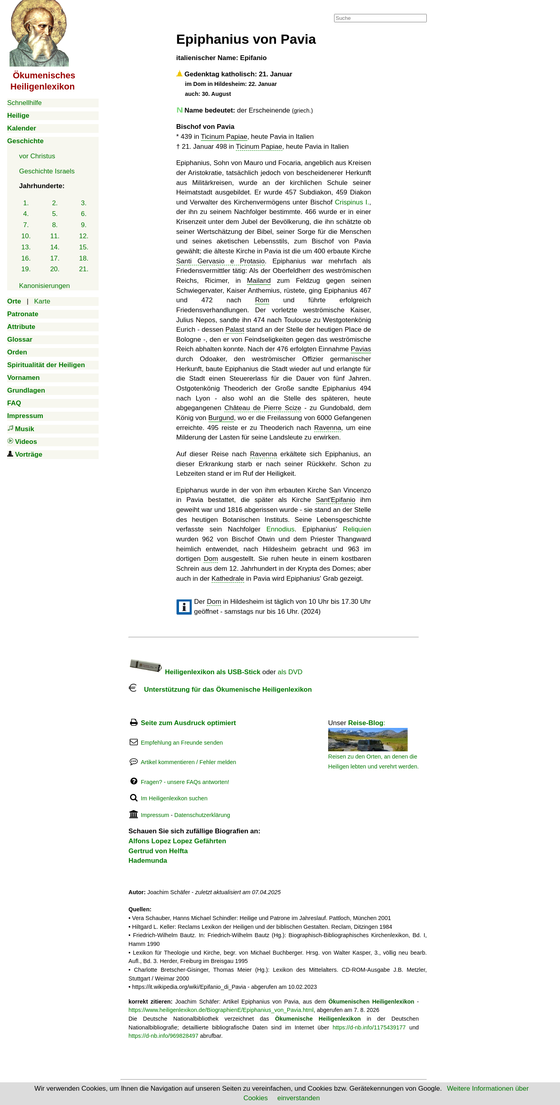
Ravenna (327, 428)
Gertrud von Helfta (158, 851)
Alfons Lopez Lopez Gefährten (177, 841)
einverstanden (298, 1098)
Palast (235, 329)
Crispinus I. (352, 202)
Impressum (155, 815)
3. (84, 203)
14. (55, 247)
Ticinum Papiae (224, 136)
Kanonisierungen (44, 286)
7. (26, 225)
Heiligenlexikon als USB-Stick (194, 672)
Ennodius (280, 529)
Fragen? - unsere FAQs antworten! (185, 782)
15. (84, 247)
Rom (262, 300)
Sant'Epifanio (336, 500)
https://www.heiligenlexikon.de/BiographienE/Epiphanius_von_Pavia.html (221, 1010)
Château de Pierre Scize (262, 408)
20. (55, 269)
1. (26, 203)
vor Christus (37, 156)
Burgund (221, 418)
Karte (42, 301)
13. (26, 247)
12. (84, 236)
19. (26, 269)
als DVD (290, 672)
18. (84, 258)
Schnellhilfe (24, 103)
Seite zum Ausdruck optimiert (188, 723)
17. (55, 258)
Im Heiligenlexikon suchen (174, 798)
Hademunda (147, 860)
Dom (211, 558)
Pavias (361, 349)
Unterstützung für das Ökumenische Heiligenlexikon (220, 689)
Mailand (259, 280)
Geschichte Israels (47, 171)
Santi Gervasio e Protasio (220, 261)
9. (84, 225)
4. (26, 214)
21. (84, 269)
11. (55, 236)
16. (26, 258)
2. (55, 203)
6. (84, 214)
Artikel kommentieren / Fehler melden (188, 762)
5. (55, 214)
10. (26, 236)
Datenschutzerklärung (202, 815)
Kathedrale (228, 578)
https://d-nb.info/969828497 (163, 1036)
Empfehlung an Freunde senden (182, 742)
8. (55, 225)
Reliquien (357, 529)
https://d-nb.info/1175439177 (369, 1027)
